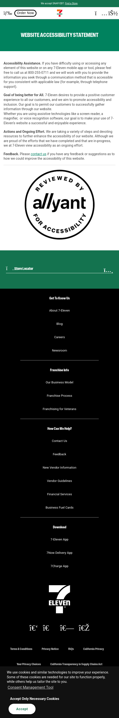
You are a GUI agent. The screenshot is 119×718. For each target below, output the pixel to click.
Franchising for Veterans (59, 409)
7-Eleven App (59, 539)
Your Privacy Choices (29, 664)
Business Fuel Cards (59, 507)
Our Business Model (59, 382)
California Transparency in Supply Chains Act (76, 664)
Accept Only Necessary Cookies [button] (34, 699)
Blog (60, 324)
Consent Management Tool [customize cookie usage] (30, 687)
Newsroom (59, 350)
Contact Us (59, 441)
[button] (6, 13)
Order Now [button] (25, 13)
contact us (39, 154)
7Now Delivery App (59, 553)
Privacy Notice (50, 648)
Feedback (59, 454)
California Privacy (93, 648)
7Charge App (59, 566)
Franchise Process (59, 395)
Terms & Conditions (21, 648)
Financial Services (59, 494)
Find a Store (71, 3)
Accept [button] (22, 709)
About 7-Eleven (59, 310)
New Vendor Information (59, 467)
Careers (59, 337)
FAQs (71, 648)
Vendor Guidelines (59, 481)
